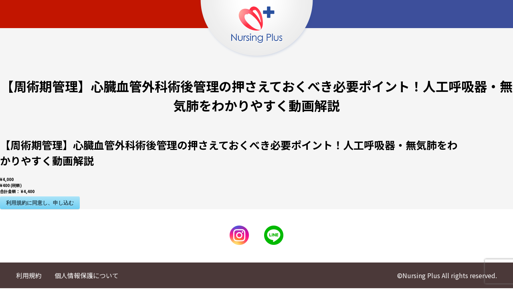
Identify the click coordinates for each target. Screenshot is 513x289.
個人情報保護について (87, 275)
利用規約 (29, 275)
